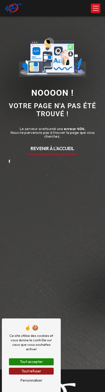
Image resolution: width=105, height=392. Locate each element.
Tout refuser (31, 371)
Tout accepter (31, 361)
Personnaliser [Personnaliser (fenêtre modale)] (31, 380)
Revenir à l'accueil (52, 148)
